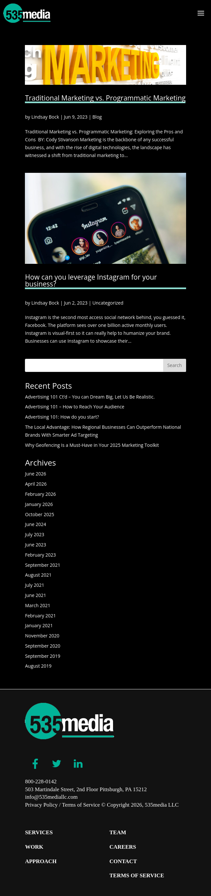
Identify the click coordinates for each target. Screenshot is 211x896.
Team (117, 832)
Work (34, 847)
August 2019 (38, 666)
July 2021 (34, 585)
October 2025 (39, 514)
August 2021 (38, 575)
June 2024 (35, 524)
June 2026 (35, 474)
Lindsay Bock (45, 117)
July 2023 (34, 534)
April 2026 (36, 484)
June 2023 (35, 544)
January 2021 (39, 625)
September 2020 (42, 646)
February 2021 (40, 615)
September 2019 (42, 656)
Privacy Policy (41, 805)
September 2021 (42, 565)
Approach (40, 861)
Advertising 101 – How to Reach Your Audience (75, 406)
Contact (123, 861)
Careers (122, 847)
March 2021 (37, 605)
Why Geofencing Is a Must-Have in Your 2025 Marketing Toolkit (92, 445)
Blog (97, 117)
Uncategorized (107, 303)
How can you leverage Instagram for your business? (91, 280)
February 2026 (40, 494)
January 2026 (39, 504)
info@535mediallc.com (51, 797)
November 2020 (42, 635)
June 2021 (35, 595)
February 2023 (40, 555)
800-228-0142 (40, 781)
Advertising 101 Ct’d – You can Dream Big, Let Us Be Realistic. (90, 397)
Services (38, 832)
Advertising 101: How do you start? (62, 417)
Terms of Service (81, 805)
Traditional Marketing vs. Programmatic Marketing (105, 98)
